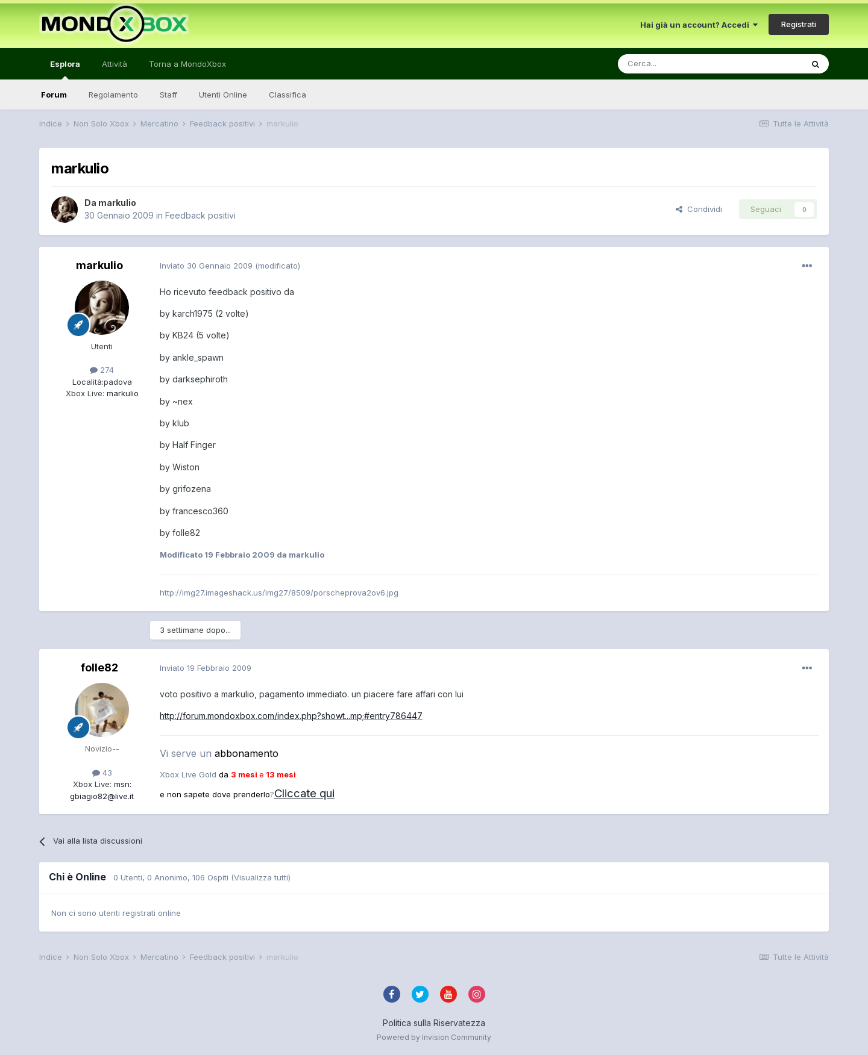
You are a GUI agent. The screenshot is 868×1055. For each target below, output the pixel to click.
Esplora (65, 69)
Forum (54, 94)
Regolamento (113, 94)
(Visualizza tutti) (261, 877)
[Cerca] (674, 63)
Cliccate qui (304, 793)
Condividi (699, 209)
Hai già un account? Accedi (699, 25)
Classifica (287, 94)
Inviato (206, 265)
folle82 (99, 667)
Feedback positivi (200, 215)
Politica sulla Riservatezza (434, 1023)
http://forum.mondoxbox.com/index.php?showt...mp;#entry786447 (291, 716)
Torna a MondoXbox (187, 64)
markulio (117, 203)
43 (102, 772)
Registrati (798, 24)
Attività (114, 64)
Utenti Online (223, 94)
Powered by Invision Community (434, 1037)
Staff (168, 94)
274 (102, 370)
